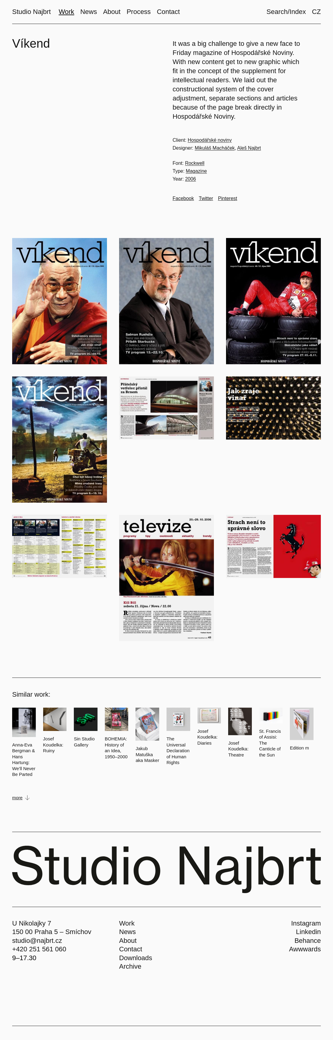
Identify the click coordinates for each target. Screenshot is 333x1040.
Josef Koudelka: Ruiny (53, 744)
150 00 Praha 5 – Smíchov (51, 932)
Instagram (306, 923)
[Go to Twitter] (206, 198)
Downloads (135, 958)
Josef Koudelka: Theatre (238, 748)
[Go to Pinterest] (227, 198)
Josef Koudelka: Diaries (207, 737)
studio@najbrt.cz (37, 940)
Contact (130, 949)
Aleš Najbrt (249, 148)
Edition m (299, 747)
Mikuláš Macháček (215, 148)
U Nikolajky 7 (31, 923)
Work (127, 923)
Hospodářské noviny (210, 140)
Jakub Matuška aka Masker (147, 754)
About (128, 940)
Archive (130, 966)
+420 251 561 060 (39, 949)
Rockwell (194, 163)
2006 (190, 179)
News (127, 932)
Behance (307, 940)
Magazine (196, 171)
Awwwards (305, 949)
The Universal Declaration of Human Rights (178, 750)
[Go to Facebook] (183, 198)
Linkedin (308, 932)
